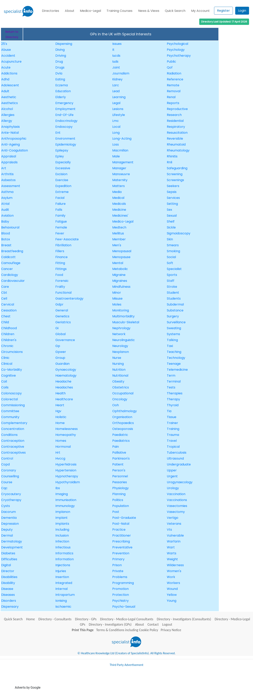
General (61, 310)
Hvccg (60, 458)
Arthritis (7, 174)
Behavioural (10, 227)
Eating (60, 79)
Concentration (12, 429)
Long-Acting (121, 138)
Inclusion (62, 535)
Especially (63, 162)
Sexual (172, 215)
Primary (118, 559)
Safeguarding (177, 168)
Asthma (7, 192)
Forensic (62, 280)
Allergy (6, 120)
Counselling (10, 476)
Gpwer (60, 352)
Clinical (6, 363)
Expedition (63, 186)
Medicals (119, 203)
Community (10, 417)
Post (115, 512)
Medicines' (120, 215)
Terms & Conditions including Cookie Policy (127, 630)
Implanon (62, 512)
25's (4, 43)
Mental (117, 263)
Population (120, 506)
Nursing (118, 363)
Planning (119, 494)
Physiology (120, 488)
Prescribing (121, 541)
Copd (5, 464)
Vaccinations (177, 500)
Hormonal (63, 446)
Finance (61, 257)
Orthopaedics (123, 423)
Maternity (119, 180)
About (69, 10)
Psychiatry (120, 600)
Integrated (63, 583)
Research (174, 115)
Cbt (4, 292)
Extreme (62, 192)
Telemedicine (177, 369)
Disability (8, 583)
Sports (172, 275)
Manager (119, 168)
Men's (116, 245)
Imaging (61, 494)
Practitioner (121, 535)
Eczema (61, 85)
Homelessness (66, 429)
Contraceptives (13, 452)
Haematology (65, 375)
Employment (65, 109)
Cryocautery (11, 494)
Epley (59, 156)
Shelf (171, 221)
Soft (170, 263)
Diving (60, 49)
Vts (169, 529)
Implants (62, 523)
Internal (61, 589)
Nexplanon (120, 352)
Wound (172, 589)
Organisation (122, 417)
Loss (115, 144)
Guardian (62, 363)
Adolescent (10, 85)
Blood (5, 233)
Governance (65, 340)
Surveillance (176, 322)
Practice (119, 529)
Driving (60, 55)
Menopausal (121, 251)
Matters (118, 186)
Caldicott (8, 257)
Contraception (12, 440)
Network (119, 334)
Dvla (58, 73)
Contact (153, 624)
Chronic (7, 346)
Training (173, 429)
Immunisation (65, 500)
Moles (116, 304)
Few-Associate (67, 239)
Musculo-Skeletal (125, 322)
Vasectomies (177, 506)
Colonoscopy (11, 393)
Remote (173, 85)
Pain (115, 446)
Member (119, 239)
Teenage (174, 363)
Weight (172, 559)
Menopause (121, 257)
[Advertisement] (113, 680)
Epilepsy (61, 150)
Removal (173, 91)
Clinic (5, 357)
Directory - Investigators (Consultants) (184, 619)
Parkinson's (121, 458)
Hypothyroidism (67, 482)
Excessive (62, 168)
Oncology (119, 399)
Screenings (175, 180)
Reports (173, 103)
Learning (119, 97)
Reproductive (177, 109)
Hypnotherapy (66, 476)
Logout (167, 624)
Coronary (8, 470)
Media (117, 192)
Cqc (4, 488)
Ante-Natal (10, 132)
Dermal (7, 535)
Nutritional (120, 375)
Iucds (116, 55)
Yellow (172, 594)
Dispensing (63, 43)
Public (171, 61)
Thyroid (172, 405)
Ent (57, 132)
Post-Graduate (124, 517)
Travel (172, 440)
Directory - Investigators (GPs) (110, 624)
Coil (4, 381)
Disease (7, 589)
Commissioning (13, 405)
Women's (174, 571)
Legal (116, 103)
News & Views (148, 10)
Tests (171, 387)
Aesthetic (8, 97)
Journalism (120, 73)
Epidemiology (65, 144)
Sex (169, 209)
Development (12, 547)
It (113, 49)
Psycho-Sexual (123, 606)
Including (62, 529)
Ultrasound (175, 458)
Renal (171, 97)
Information (64, 559)
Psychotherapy (179, 55)
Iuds (115, 61)
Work (171, 577)
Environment (65, 138)
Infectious (63, 547)
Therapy (173, 399)
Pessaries (119, 482)
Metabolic (120, 269)
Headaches (64, 387)
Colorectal (9, 399)
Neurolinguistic (123, 340)
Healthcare (64, 399)
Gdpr (59, 304)
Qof (170, 67)
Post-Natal (120, 523)
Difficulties (9, 559)
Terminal (174, 381)
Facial (59, 198)
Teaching (174, 352)
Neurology (120, 346)
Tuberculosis (176, 452)
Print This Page (82, 630)
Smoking (173, 251)
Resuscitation (177, 132)
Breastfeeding (12, 251)
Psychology (176, 49)
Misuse (117, 298)
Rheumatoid (176, 144)
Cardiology (9, 275)
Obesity (118, 381)
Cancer (7, 269)
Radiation (174, 73)
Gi (57, 328)
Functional (63, 292)
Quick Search (175, 10)
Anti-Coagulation (14, 150)
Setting (172, 203)
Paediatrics (121, 440)
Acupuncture (11, 61)
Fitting (60, 263)
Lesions (117, 109)
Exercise (61, 180)
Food (59, 275)
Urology (173, 488)
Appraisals (9, 162)
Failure (60, 203)
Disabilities (9, 577)
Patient (118, 464)
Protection (120, 594)
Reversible (175, 138)
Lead (116, 91)
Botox (5, 239)
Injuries (60, 571)
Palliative (119, 452)
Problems (119, 577)
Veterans (174, 523)
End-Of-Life (64, 115)
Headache (63, 381)
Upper (172, 470)
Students (174, 298)
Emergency (64, 103)
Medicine (119, 209)
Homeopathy (65, 434)
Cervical (7, 304)
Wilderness (175, 565)
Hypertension (65, 470)
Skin (170, 239)
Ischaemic (63, 606)
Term (171, 375)
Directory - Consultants (54, 619)
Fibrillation (63, 245)
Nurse (116, 357)
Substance (175, 310)
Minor (116, 292)
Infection (62, 541)
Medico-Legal (90, 10)
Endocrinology (66, 120)
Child (5, 322)
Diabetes (8, 553)
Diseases (8, 594)
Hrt (57, 452)
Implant (61, 517)
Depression (10, 523)
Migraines (119, 280)
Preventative (122, 547)
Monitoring (120, 310)
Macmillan (120, 150)
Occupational (122, 393)
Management (122, 162)
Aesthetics (9, 103)
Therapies (174, 393)
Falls (58, 209)
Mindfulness (121, 286)
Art (3, 168)
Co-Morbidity (11, 369)
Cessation (9, 310)
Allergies (7, 115)
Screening (174, 174)
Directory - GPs (86, 619)
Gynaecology (65, 369)
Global (60, 334)
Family (60, 215)
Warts (171, 553)
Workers (173, 583)
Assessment (10, 186)
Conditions (9, 434)
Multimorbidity (123, 316)
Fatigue (61, 221)
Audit (5, 209)
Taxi (170, 346)
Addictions (9, 73)
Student (173, 292)
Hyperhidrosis (65, 464)
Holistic (60, 417)
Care (5, 286)
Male (116, 156)
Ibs (57, 488)
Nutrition (119, 369)
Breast (6, 245)
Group (60, 357)
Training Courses (119, 10)
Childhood (9, 328)
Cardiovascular (13, 280)
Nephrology (121, 328)
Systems (173, 334)
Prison (117, 565)
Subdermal (175, 304)
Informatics (64, 553)
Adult (5, 91)
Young (171, 600)
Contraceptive (12, 446)
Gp (57, 346)
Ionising (61, 600)
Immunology (65, 506)
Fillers (59, 251)
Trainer (172, 423)
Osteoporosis (122, 429)
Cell (4, 298)
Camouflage (10, 263)
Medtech (119, 227)
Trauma (173, 434)
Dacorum (8, 512)
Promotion (120, 589)
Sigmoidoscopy (178, 233)
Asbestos (8, 180)
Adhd (5, 79)
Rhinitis (172, 156)
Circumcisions (12, 352)
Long (116, 132)
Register (223, 10)
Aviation (7, 215)
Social (171, 257)
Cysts (5, 506)
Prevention (120, 553)
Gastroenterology (69, 298)
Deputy (7, 529)
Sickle (171, 227)
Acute (5, 67)
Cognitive (8, 375)
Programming (123, 583)
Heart (59, 405)
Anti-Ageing (10, 144)
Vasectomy (176, 512)
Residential (175, 120)
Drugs (59, 67)
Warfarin (173, 541)
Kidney (117, 79)
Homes (60, 440)
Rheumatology (178, 150)
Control (7, 458)
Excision (61, 174)
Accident (8, 55)
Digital (6, 565)
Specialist (174, 269)
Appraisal (8, 156)
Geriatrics (63, 322)
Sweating (174, 328)
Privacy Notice (171, 630)
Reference (175, 79)
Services (173, 198)
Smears (173, 245)
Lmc (115, 120)
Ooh (115, 405)
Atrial (5, 203)
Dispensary (10, 606)
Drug (59, 61)
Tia (169, 411)
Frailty (60, 286)
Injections (62, 565)
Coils (4, 387)
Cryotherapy (11, 500)
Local (116, 126)
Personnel (120, 476)
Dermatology (11, 541)
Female (61, 227)
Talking (172, 340)
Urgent (172, 476)
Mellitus (118, 233)
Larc (115, 85)
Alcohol (7, 109)
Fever (59, 233)
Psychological (177, 43)
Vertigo (172, 517)
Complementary (14, 423)
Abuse (6, 49)
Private (117, 571)
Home (60, 423)
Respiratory (176, 126)
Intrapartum (65, 594)
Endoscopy (64, 126)
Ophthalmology (124, 411)
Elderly (60, 97)
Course (6, 482)
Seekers (173, 186)
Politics (117, 500)
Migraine (119, 275)
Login (242, 10)
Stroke (172, 286)
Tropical (173, 446)
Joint (116, 67)
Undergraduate (179, 464)
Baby (5, 221)
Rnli (169, 162)
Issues (117, 43)
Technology (176, 357)
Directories (50, 10)
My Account (200, 10)
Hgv (58, 411)
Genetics (62, 316)
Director (7, 571)
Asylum (6, 198)
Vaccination (176, 494)
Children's (8, 340)
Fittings (61, 269)
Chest (5, 316)
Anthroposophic (13, 138)
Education (63, 91)
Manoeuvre (121, 174)
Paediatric (120, 434)
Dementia (9, 517)
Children (7, 334)
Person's (118, 470)
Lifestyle (118, 115)
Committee (10, 411)
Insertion (62, 577)
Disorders (8, 600)
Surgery (173, 316)
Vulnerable (175, 535)
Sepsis (172, 192)
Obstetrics (120, 387)
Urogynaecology (180, 482)
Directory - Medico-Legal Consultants (126, 619)
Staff (170, 280)
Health (60, 393)
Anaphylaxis (10, 126)
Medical (118, 198)
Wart (171, 547)
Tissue (171, 417)
